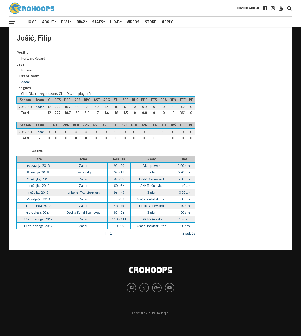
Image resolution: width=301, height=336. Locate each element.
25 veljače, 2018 (38, 199)
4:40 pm (184, 205)
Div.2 (81, 22)
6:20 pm (184, 172)
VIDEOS (133, 22)
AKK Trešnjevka (151, 185)
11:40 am (184, 185)
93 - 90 (119, 165)
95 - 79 (119, 192)
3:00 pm (184, 165)
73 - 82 (119, 199)
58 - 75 (119, 205)
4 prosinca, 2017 (38, 212)
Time (184, 159)
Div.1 (65, 22)
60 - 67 (119, 185)
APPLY (167, 22)
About (48, 22)
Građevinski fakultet (151, 199)
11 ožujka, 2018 (38, 185)
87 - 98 (119, 179)
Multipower (151, 165)
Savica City (83, 172)
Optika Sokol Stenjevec (83, 212)
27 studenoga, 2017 (37, 219)
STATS (97, 22)
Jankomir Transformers (83, 192)
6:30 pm (184, 179)
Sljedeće (188, 233)
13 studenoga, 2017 (37, 226)
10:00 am (184, 192)
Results (119, 159)
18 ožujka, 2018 (38, 179)
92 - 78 (119, 172)
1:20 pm (184, 212)
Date (38, 159)
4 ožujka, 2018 (38, 192)
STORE (150, 22)
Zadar (25, 82)
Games (37, 150)
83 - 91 (119, 212)
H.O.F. (115, 22)
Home (31, 22)
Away (151, 159)
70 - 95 (119, 226)
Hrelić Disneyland (151, 179)
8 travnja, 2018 (38, 172)
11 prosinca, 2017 (38, 205)
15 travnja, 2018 (38, 165)
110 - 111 (119, 219)
